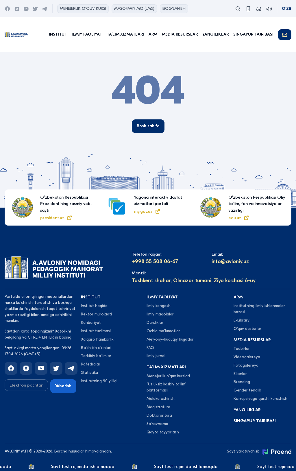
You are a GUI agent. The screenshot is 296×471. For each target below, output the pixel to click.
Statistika (89, 372)
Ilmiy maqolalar (160, 314)
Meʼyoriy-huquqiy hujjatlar (170, 339)
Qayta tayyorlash (163, 432)
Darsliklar (155, 322)
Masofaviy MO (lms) (134, 8)
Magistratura (158, 406)
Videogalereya (247, 356)
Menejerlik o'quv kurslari (168, 376)
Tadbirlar (242, 348)
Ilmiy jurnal (156, 355)
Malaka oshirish (161, 398)
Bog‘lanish (174, 8)
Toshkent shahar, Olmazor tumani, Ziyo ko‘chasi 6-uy (194, 281)
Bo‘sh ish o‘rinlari (96, 347)
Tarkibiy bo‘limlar (96, 355)
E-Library (241, 320)
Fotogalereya (246, 365)
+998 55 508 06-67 (155, 261)
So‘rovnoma (157, 423)
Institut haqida (94, 305)
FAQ (150, 347)
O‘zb (286, 8)
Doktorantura (159, 415)
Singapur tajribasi (253, 34)
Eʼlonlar (240, 373)
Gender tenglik (247, 390)
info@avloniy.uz (230, 261)
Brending (242, 381)
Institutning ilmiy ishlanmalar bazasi (259, 308)
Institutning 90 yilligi (99, 380)
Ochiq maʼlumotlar (163, 330)
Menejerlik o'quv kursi (83, 8)
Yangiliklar (215, 34)
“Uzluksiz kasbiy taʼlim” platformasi (166, 387)
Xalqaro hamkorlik (97, 339)
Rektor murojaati (96, 314)
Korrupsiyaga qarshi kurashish (260, 398)
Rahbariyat (91, 322)
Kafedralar (90, 364)
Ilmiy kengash (159, 305)
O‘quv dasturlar (247, 328)
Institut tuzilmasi (96, 330)
